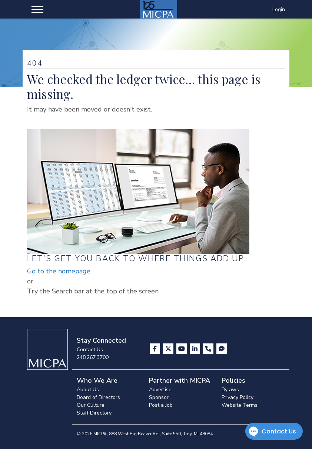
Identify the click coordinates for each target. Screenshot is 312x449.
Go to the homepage (58, 271)
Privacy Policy (237, 397)
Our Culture (90, 405)
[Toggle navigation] (37, 9)
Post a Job (161, 405)
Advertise (160, 389)
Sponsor (159, 397)
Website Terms (240, 405)
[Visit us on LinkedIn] (195, 349)
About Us (88, 389)
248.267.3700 (93, 357)
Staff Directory (94, 412)
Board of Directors (98, 397)
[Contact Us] (209, 349)
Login (278, 9)
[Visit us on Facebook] (155, 349)
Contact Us (90, 349)
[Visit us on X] (169, 349)
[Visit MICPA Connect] (222, 349)
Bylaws (230, 389)
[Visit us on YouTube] (182, 349)
